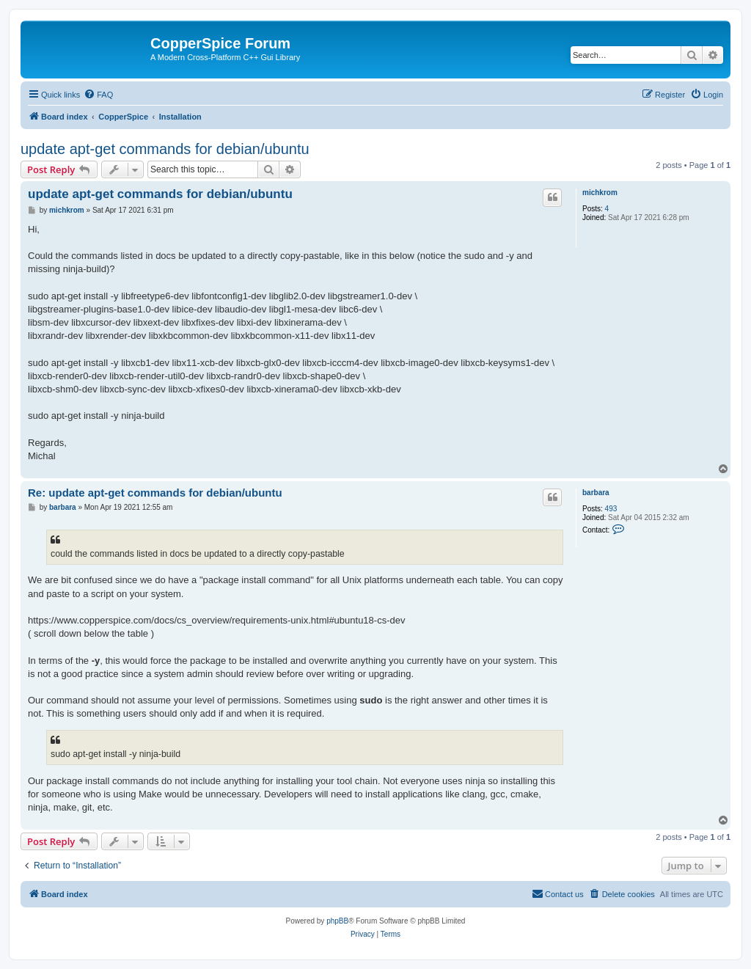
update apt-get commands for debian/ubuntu (165, 149)
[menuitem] (98, 94)
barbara (595, 493)
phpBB (337, 921)
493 (611, 509)
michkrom (600, 193)
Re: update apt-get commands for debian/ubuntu (155, 492)
